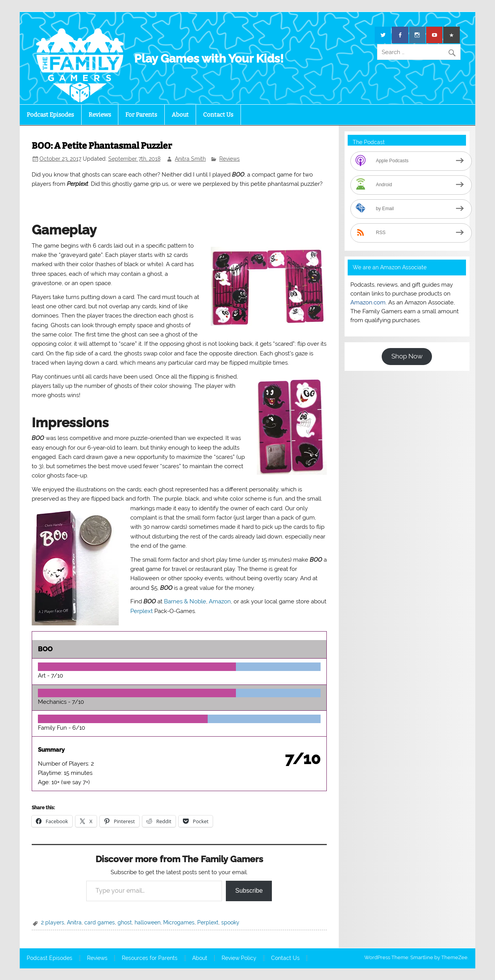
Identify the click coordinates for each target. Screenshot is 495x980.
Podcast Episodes (50, 114)
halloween (147, 922)
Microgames (179, 922)
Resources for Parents (150, 958)
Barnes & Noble (185, 601)
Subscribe (249, 890)
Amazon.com (368, 302)
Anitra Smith (190, 159)
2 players (52, 922)
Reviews (100, 114)
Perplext (141, 611)
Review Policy (239, 958)
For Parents (141, 114)
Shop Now (407, 356)
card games (99, 922)
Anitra (74, 922)
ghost (125, 922)
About (180, 114)
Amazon (220, 601)
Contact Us (218, 114)
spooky (230, 922)
